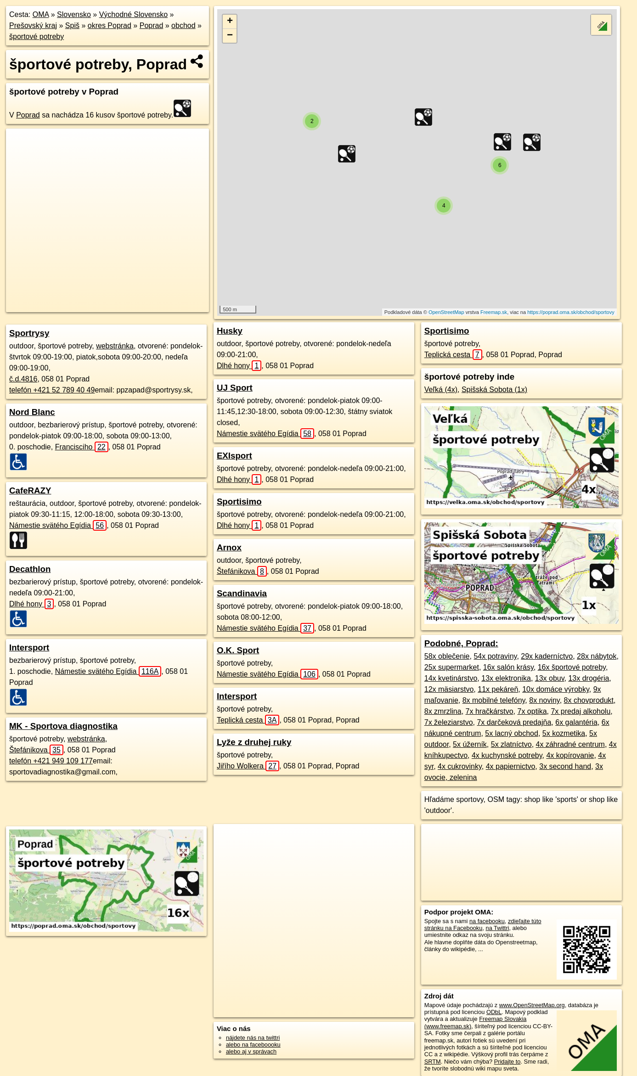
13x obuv (549, 678)
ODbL (494, 1012)
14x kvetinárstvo (451, 678)
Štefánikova (36, 750)
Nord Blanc (32, 412)
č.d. (23, 379)
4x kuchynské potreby (507, 755)
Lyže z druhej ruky (254, 742)
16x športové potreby (572, 667)
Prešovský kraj (33, 25)
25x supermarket (451, 667)
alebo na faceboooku (253, 1044)
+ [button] (230, 21)
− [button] (230, 36)
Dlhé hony (31, 604)
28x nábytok (596, 656)
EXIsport (234, 455)
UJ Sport (235, 387)
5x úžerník (470, 744)
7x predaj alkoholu (580, 711)
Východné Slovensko (133, 14)
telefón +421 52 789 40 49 (52, 390)
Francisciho (81, 447)
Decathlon (30, 569)
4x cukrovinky (460, 766)
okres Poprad (109, 25)
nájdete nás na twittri (253, 1037)
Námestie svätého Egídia (58, 525)
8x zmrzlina (443, 711)
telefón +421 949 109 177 (51, 761)
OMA (41, 14)
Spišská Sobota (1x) (494, 389)
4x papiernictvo (511, 766)
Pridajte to (507, 1061)
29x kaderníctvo (547, 656)
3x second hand (565, 766)
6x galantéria (576, 722)
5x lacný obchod (511, 733)
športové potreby (36, 36)
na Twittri (497, 928)
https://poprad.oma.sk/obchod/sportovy (570, 312)
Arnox (229, 547)
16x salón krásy (508, 667)
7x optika (532, 711)
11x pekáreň (498, 689)
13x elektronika (506, 678)
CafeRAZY (30, 490)
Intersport (29, 647)
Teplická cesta (248, 720)
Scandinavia (242, 593)
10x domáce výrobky (555, 689)
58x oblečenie (447, 656)
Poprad (151, 25)
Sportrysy (29, 333)
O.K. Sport (238, 650)
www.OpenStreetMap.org (532, 1005)
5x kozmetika (563, 733)
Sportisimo (239, 501)
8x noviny (544, 700)
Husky (229, 331)
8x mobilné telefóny (493, 700)
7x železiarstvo (448, 722)
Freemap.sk (493, 312)
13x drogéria (588, 678)
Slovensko (74, 14)
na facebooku (487, 921)
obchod (183, 25)
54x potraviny (495, 656)
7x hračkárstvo (489, 711)
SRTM (432, 1061)
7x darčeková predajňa (514, 722)
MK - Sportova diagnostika (63, 726)
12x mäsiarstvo (449, 689)
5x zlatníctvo (511, 744)
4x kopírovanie (570, 755)
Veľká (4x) (440, 389)
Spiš (72, 25)
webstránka (115, 346)
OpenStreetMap (446, 312)
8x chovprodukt (589, 700)
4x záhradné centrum (570, 744)
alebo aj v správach (251, 1051)
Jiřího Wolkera (248, 766)
